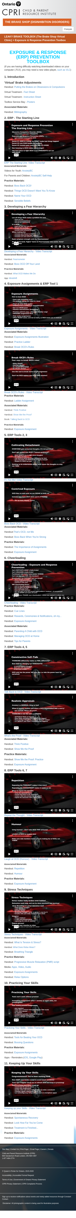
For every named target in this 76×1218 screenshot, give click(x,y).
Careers (43, 1149)
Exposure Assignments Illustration (31, 337)
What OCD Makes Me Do (24, 273)
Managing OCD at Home (26, 636)
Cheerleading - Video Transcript (20, 603)
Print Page (24, 1149)
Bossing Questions (23, 1042)
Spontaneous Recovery (26, 1118)
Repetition (19, 868)
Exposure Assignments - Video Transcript (25, 328)
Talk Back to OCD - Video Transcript (22, 692)
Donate (50, 1149)
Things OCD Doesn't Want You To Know (34, 191)
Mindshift (13, 278)
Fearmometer (19, 259)
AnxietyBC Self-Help (41, 175)
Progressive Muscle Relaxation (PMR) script (36, 962)
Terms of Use (7, 1180)
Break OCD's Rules (24, 347)
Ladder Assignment (24, 401)
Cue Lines (19, 611)
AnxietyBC (27, 170)
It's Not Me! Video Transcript (18, 480)
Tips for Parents (22, 641)
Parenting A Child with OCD (28, 631)
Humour (18, 873)
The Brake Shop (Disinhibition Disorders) (37, 21)
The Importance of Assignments (30, 547)
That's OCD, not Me (24, 532)
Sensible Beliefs (22, 201)
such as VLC (63, 70)
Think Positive (19, 410)
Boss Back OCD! (22, 185)
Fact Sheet (29, 92)
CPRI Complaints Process (32, 1184)
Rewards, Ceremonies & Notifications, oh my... (38, 616)
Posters (31, 102)
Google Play (35, 1057)
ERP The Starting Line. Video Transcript (24, 163)
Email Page (34, 1149)
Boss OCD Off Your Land (27, 264)
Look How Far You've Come (28, 1123)
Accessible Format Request (23, 1175)
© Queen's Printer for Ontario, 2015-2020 (18, 1171)
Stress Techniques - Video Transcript (23, 934)
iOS (26, 1057)
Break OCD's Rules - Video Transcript (23, 392)
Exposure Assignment (25, 429)
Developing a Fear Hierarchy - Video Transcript (28, 251)
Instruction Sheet (32, 97)
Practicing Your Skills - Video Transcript (24, 1028)
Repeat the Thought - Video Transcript (23, 815)
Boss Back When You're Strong (30, 537)
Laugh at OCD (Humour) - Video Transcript (26, 859)
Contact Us (14, 1149)
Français (68, 29)
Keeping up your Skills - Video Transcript (25, 1108)
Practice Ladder (22, 342)
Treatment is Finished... (26, 1128)
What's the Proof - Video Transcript (22, 735)
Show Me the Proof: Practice (28, 759)
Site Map (5, 1149)
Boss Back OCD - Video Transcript (21, 523)
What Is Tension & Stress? (27, 942)
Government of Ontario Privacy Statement (30, 1180)
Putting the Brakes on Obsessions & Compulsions (39, 87)
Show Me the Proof (22, 414)
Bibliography (20, 112)
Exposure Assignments (26, 972)
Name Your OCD (22, 196)
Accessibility (7, 1175)
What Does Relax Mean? (24, 947)
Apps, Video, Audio (21, 967)
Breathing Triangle (23, 952)
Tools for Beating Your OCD (28, 1037)
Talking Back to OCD (20, 419)
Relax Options (21, 977)
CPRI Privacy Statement (11, 1184)
